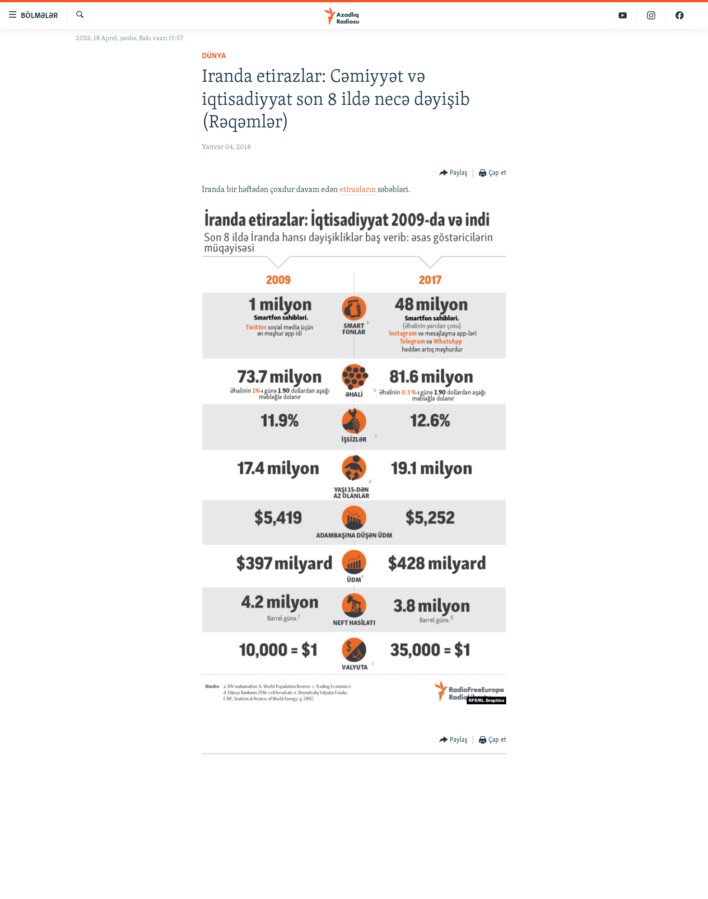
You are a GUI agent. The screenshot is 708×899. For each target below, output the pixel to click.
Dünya (214, 56)
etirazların (358, 190)
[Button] (453, 173)
